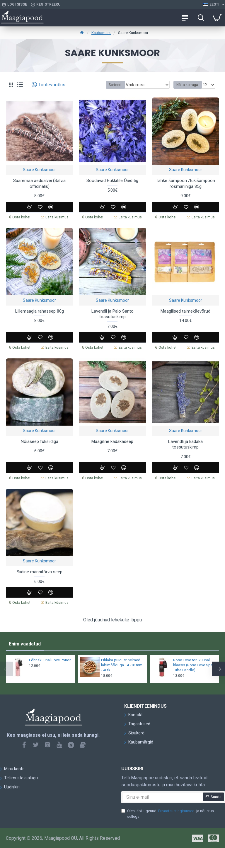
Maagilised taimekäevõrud (185, 310)
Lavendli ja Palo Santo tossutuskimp (112, 313)
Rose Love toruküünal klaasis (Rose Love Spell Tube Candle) (193, 664)
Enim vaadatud (25, 643)
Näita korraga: (187, 85)
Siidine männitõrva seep (39, 571)
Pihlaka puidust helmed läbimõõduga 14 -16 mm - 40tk (121, 664)
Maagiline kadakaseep (112, 441)
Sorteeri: (115, 85)
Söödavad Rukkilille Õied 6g (112, 180)
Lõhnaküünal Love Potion (50, 659)
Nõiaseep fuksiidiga (39, 441)
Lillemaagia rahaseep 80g (39, 310)
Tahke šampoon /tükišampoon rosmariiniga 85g (185, 183)
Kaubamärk (101, 33)
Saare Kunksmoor (39, 169)
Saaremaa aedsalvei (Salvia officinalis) (39, 183)
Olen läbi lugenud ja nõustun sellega (167, 812)
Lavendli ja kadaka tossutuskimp (185, 444)
